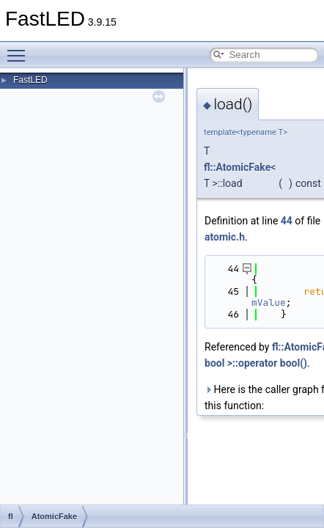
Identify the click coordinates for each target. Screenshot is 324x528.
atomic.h (225, 237)
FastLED (30, 80)
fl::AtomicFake (237, 167)
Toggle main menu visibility (19, 49)
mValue (268, 302)
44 (286, 221)
